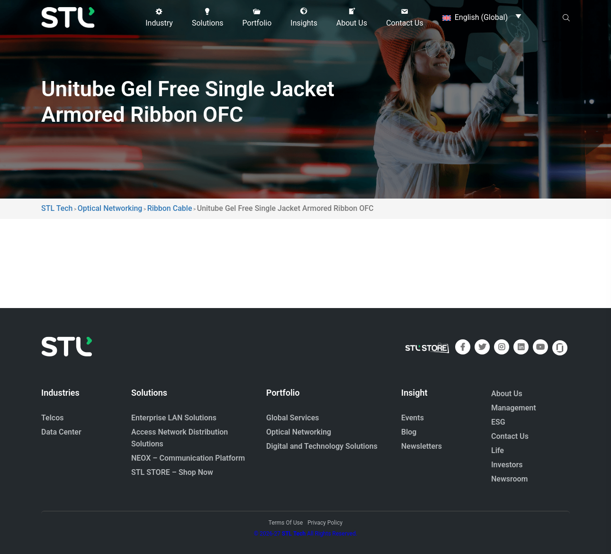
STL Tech (294, 533)
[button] (159, 17)
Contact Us (510, 436)
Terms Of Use (286, 522)
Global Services (292, 417)
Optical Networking (298, 431)
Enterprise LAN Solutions (173, 417)
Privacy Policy (324, 522)
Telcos (52, 417)
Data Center (61, 431)
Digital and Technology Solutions (321, 446)
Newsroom (509, 478)
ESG (498, 422)
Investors (507, 464)
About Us (506, 393)
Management (513, 407)
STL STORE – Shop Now (172, 472)
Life (497, 450)
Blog (408, 431)
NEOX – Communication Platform (188, 458)
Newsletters (421, 446)
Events (412, 417)
